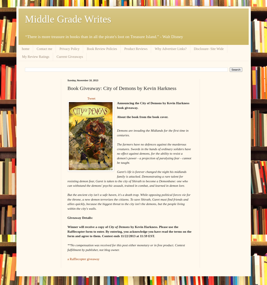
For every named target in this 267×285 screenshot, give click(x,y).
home (26, 49)
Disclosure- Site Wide (209, 49)
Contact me (44, 49)
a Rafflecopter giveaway (84, 259)
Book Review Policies (102, 49)
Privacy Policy (69, 49)
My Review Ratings (35, 56)
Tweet (91, 98)
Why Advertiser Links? (170, 49)
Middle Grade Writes (68, 19)
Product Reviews (135, 49)
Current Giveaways (70, 56)
